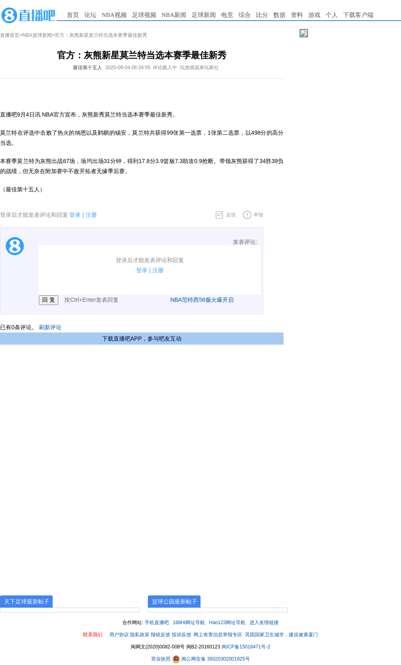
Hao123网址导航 (227, 622)
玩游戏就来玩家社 (199, 67)
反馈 (231, 215)
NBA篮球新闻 (37, 35)
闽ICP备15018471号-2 (246, 647)
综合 (245, 15)
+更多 (133, 602)
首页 (73, 15)
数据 (279, 15)
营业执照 (161, 659)
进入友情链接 (264, 622)
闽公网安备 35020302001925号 (211, 659)
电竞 (227, 15)
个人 (332, 15)
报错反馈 (160, 634)
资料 (297, 15)
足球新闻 (204, 15)
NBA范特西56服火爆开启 (201, 299)
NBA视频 (114, 15)
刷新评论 (50, 327)
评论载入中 (165, 67)
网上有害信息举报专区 (218, 634)
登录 (75, 215)
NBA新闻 (174, 15)
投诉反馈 (181, 634)
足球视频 (144, 15)
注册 (91, 215)
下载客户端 (358, 15)
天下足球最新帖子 (26, 601)
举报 (258, 215)
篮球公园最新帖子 (174, 601)
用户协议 (119, 634)
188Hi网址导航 (189, 622)
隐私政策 (139, 634)
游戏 (314, 15)
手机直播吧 (157, 622)
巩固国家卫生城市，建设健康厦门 (281, 634)
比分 (262, 15)
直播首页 (9, 35)
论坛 (90, 15)
